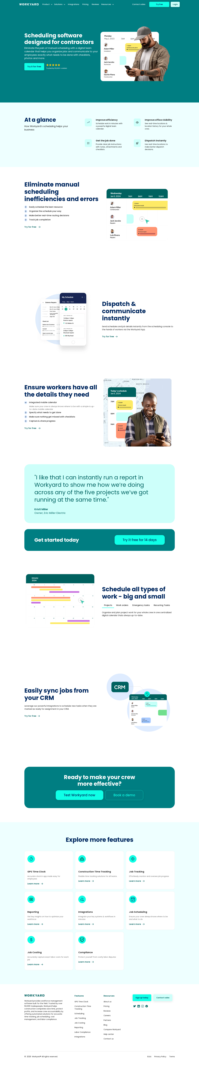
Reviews (95, 4)
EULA (149, 1056)
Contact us (109, 1038)
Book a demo (124, 795)
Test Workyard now (79, 795)
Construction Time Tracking (82, 1007)
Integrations (73, 4)
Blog (105, 1025)
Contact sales (138, 4)
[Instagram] (143, 1006)
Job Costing (79, 1023)
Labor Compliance (82, 1032)
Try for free (32, 227)
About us (107, 1001)
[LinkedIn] (139, 1006)
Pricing (85, 4)
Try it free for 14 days (140, 540)
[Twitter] (135, 1006)
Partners (107, 1020)
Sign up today (142, 997)
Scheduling (79, 1013)
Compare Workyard (112, 1029)
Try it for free (34, 66)
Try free (159, 4)
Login (175, 4)
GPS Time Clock (81, 1001)
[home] (29, 4)
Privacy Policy (160, 1056)
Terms (172, 1056)
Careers (107, 1015)
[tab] (62, 207)
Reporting (78, 1027)
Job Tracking (80, 1018)
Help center (109, 1034)
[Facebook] (147, 1006)
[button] (47, 4)
